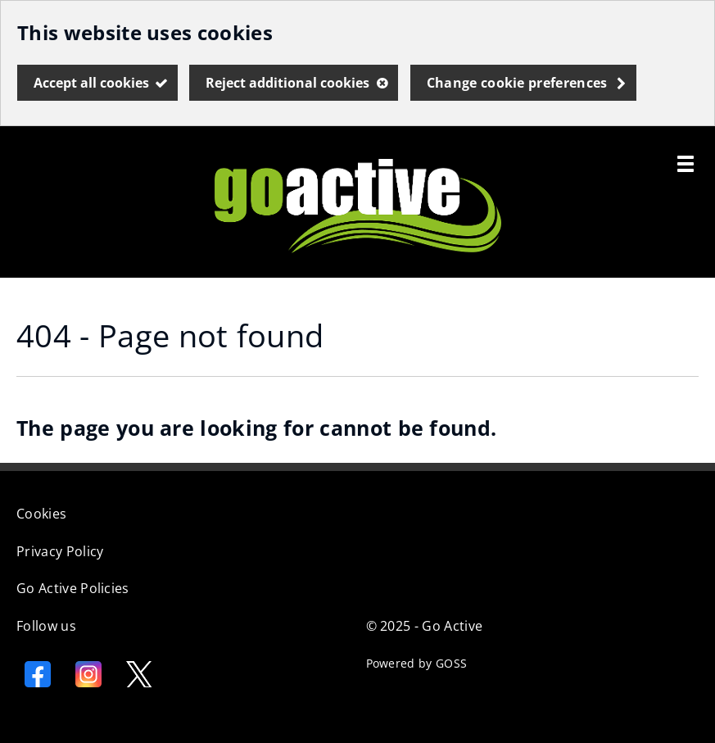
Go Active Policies (72, 588)
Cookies (41, 514)
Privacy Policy (59, 551)
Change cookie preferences (517, 83)
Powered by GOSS (417, 663)
